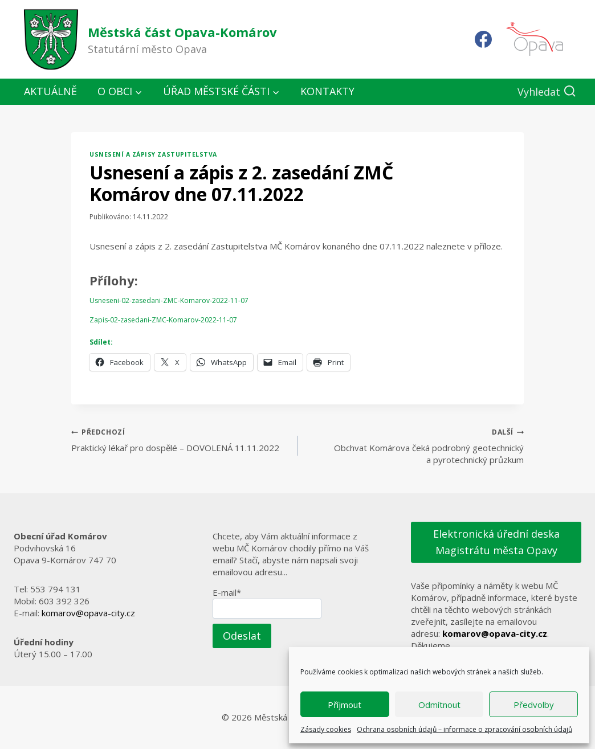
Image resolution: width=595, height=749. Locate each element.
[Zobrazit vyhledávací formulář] (546, 92)
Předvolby (534, 704)
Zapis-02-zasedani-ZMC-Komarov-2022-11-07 (163, 320)
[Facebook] (483, 39)
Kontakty (327, 91)
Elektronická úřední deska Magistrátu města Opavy (496, 542)
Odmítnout (439, 704)
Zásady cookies (325, 729)
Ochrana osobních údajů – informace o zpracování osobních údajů (464, 729)
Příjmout (344, 704)
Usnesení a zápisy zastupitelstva (153, 154)
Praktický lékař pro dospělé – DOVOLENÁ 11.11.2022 (180, 439)
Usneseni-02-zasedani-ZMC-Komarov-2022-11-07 (168, 300)
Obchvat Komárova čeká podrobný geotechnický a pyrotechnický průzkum (415, 445)
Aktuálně (50, 91)
